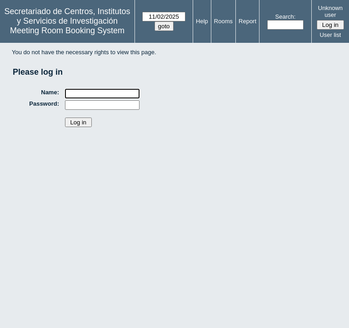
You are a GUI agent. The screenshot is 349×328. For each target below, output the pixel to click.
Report (247, 21)
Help (202, 21)
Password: (44, 103)
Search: (285, 16)
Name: (50, 92)
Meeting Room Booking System (67, 30)
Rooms (223, 21)
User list (330, 34)
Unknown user (330, 11)
